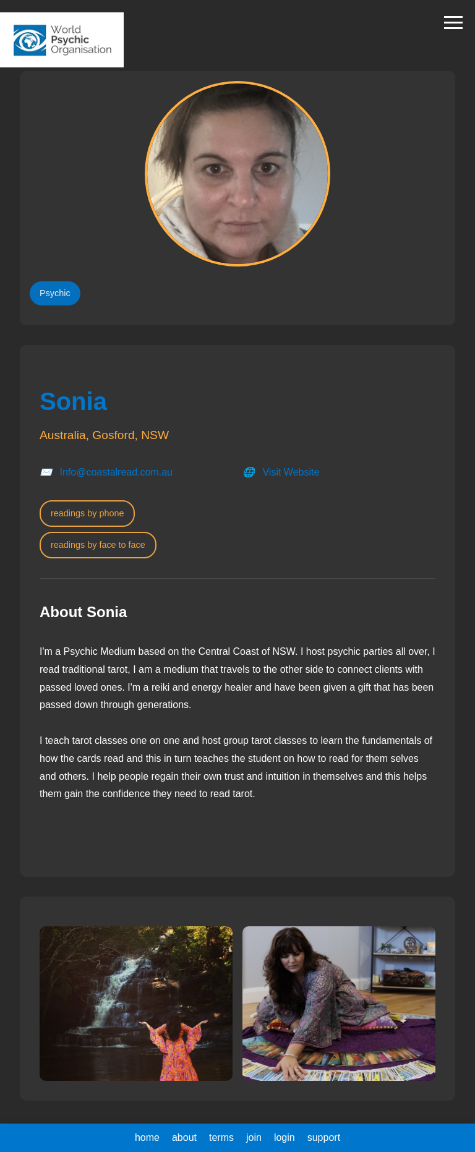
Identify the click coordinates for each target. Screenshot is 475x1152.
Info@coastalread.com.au (116, 472)
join (254, 1137)
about (184, 1137)
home (147, 1137)
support (323, 1137)
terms (221, 1137)
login (284, 1137)
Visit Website (290, 472)
